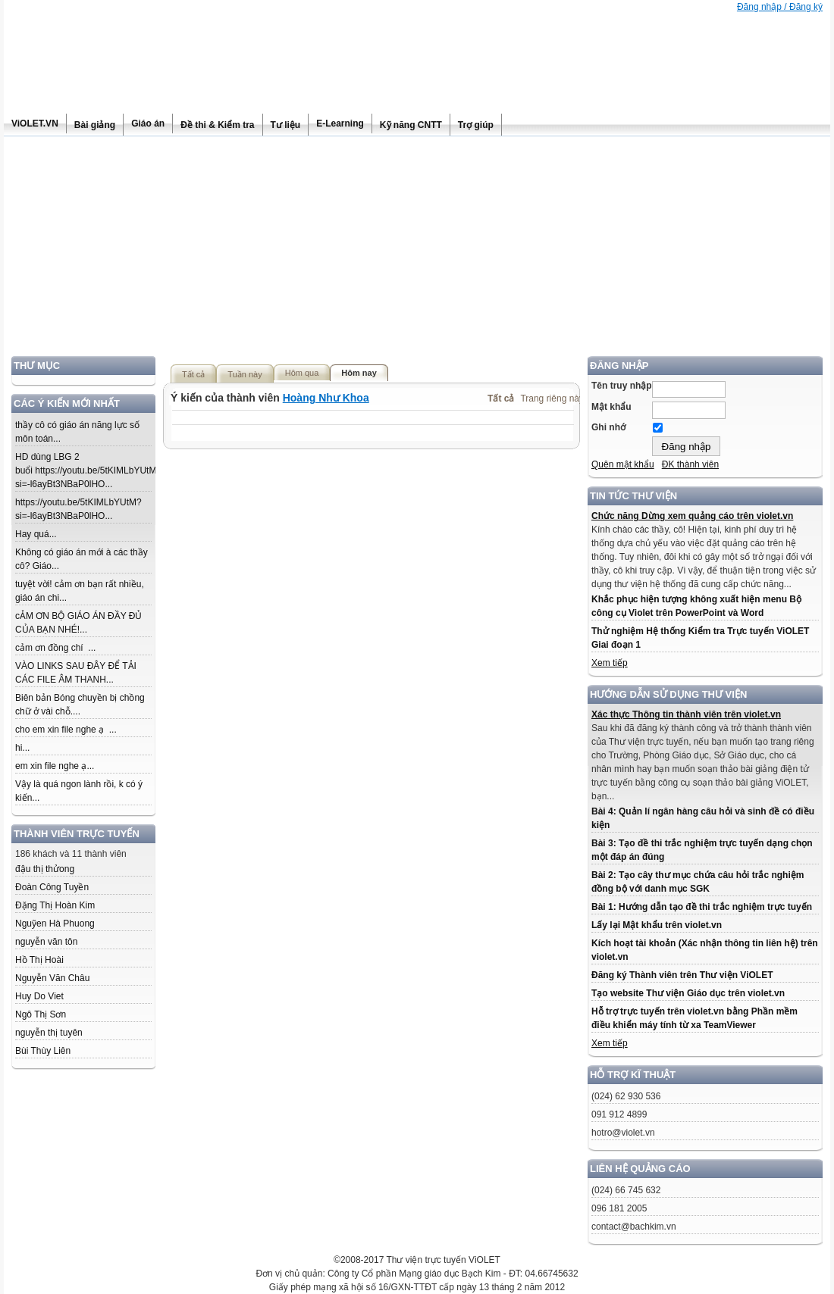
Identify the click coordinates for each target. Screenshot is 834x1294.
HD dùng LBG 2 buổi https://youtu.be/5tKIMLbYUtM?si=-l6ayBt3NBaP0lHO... (88, 470)
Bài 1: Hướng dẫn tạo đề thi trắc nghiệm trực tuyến (701, 907)
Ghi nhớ (608, 427)
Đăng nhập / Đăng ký (780, 7)
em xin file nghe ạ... (54, 766)
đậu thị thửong (44, 869)
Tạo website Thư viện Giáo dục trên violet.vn (688, 993)
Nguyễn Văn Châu (52, 978)
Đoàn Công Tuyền (52, 887)
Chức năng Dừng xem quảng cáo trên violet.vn (692, 516)
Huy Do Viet (39, 996)
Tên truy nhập (621, 385)
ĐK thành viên (690, 464)
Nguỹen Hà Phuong (55, 923)
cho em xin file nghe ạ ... (66, 729)
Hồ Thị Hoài (39, 960)
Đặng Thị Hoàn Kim (55, 905)
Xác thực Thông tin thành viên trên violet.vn (686, 714)
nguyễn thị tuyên (49, 1032)
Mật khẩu (611, 407)
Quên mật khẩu (622, 464)
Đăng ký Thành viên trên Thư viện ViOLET (682, 975)
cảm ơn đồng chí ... (55, 647)
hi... (22, 747)
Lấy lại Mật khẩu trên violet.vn (656, 925)
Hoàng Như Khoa (326, 398)
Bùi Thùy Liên (43, 1051)
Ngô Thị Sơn (40, 1014)
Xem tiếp (609, 663)
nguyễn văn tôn (46, 941)
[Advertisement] (417, 250)
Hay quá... (36, 534)
